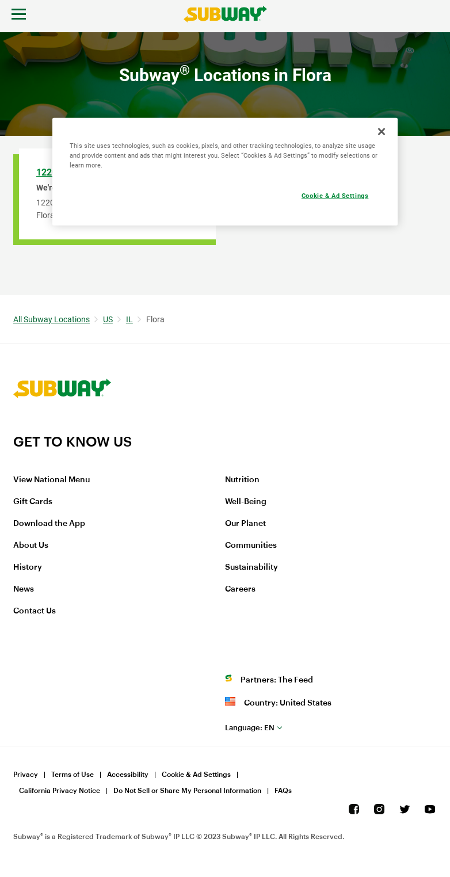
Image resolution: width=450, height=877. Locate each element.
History (27, 567)
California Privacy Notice (59, 790)
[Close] (381, 131)
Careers (240, 589)
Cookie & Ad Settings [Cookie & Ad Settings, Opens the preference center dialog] (335, 195)
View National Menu (51, 480)
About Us (30, 546)
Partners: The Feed (277, 680)
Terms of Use (72, 774)
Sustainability (251, 567)
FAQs (283, 790)
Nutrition (242, 480)
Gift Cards (32, 502)
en (249, 727)
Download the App (49, 524)
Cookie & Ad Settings (196, 774)
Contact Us (34, 611)
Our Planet (245, 524)
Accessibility (127, 774)
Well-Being (245, 502)
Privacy (25, 774)
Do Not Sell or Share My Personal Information (187, 790)
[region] (225, 171)
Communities (251, 546)
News (23, 589)
